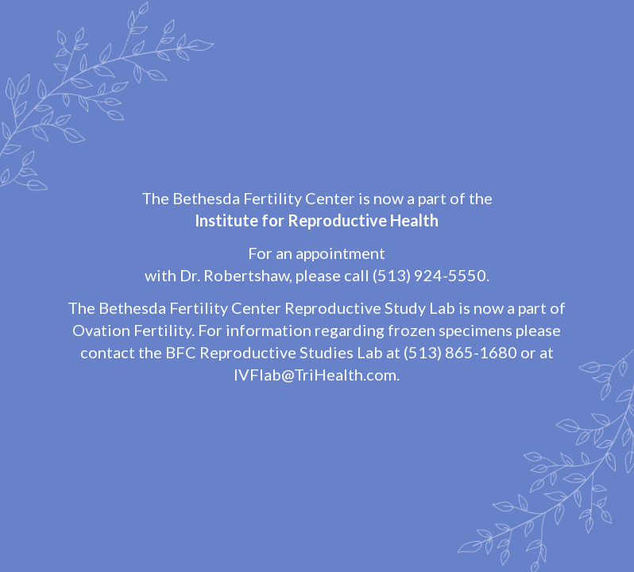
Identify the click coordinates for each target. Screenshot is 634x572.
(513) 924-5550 (429, 274)
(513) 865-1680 (460, 351)
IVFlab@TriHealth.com (315, 374)
